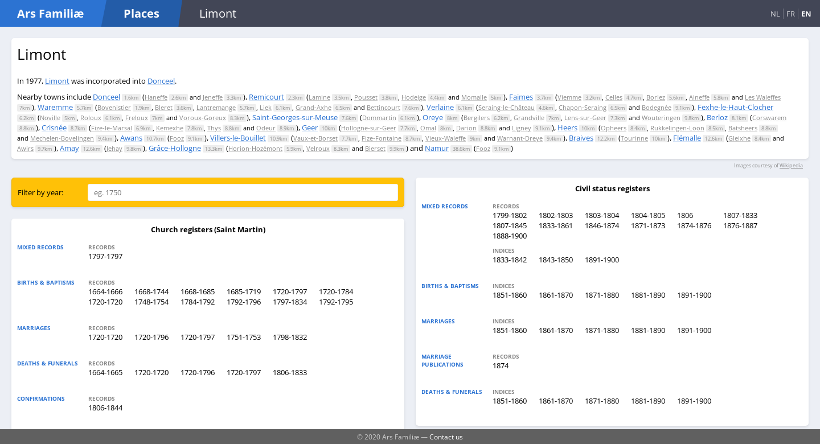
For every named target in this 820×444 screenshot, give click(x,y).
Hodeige (413, 97)
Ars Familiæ (50, 13)
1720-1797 (290, 291)
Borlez (655, 97)
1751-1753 (244, 337)
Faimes (521, 97)
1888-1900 (510, 236)
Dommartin (379, 117)
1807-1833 (740, 215)
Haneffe (156, 97)
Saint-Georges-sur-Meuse (295, 117)
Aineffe (699, 97)
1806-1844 (105, 407)
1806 (685, 215)
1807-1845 (510, 225)
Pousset (366, 97)
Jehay (114, 148)
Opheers (613, 128)
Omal (428, 128)
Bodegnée (656, 107)
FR (790, 14)
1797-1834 (290, 302)
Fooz (177, 138)
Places (141, 13)
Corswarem (769, 117)
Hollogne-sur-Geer (368, 128)
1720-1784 (336, 291)
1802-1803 (556, 215)
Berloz (717, 117)
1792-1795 (336, 302)
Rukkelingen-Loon (677, 128)
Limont (57, 81)
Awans (131, 138)
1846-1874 (602, 225)
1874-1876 (694, 225)
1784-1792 (198, 302)
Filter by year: (40, 192)
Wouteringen (661, 117)
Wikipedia (791, 165)
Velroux (318, 148)
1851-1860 (510, 295)
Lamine (319, 97)
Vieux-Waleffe (445, 138)
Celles (613, 97)
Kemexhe (169, 128)
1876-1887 (740, 225)
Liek (266, 107)
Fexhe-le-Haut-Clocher (735, 107)
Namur (437, 148)
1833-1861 (556, 225)
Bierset (375, 148)
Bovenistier (114, 107)
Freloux (136, 117)
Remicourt (266, 97)
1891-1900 (602, 259)
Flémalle (687, 138)
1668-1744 (151, 291)
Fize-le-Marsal (111, 128)
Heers (567, 127)
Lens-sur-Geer (585, 117)
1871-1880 (602, 295)
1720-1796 (151, 337)
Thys (214, 128)
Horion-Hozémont (255, 148)
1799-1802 (510, 215)
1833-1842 (510, 259)
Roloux (90, 117)
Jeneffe (213, 97)
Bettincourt (383, 107)
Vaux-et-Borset (315, 138)
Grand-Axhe (313, 107)
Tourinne (634, 138)
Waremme (55, 107)
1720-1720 (105, 302)
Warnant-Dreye (520, 138)
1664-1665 (105, 372)
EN (806, 14)
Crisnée (54, 127)
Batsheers (742, 128)
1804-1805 (648, 215)
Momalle (474, 97)
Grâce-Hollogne (175, 148)
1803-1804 (602, 215)
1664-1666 (105, 291)
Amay (69, 148)
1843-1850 (556, 259)
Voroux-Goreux (202, 117)
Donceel (161, 81)
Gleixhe (739, 138)
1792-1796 (244, 302)
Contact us (446, 436)
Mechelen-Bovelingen (62, 138)
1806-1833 (290, 372)
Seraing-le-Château (506, 107)
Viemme (569, 97)
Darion (466, 128)
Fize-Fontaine (381, 138)
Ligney (521, 128)
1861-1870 (556, 295)
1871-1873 (648, 225)
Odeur (266, 128)
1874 (501, 365)
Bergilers (477, 117)
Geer (310, 127)
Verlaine (440, 107)
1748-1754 (151, 302)
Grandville (529, 117)
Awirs (25, 148)
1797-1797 (105, 256)
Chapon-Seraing (582, 107)
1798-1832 (290, 337)
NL (775, 14)
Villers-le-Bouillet (238, 138)
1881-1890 (648, 295)
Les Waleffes (763, 97)
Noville (50, 117)
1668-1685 (198, 291)
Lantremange (216, 107)
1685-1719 (244, 291)
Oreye (433, 117)
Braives (581, 138)
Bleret (164, 107)
